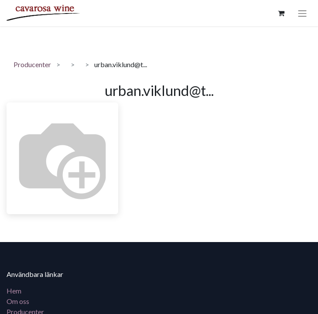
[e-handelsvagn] (281, 13)
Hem (14, 291)
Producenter (32, 64)
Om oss (18, 301)
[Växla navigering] (302, 13)
